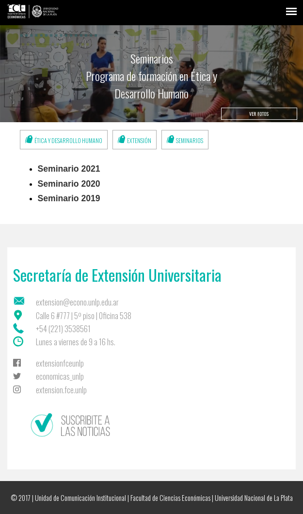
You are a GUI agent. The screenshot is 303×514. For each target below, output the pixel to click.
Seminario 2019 (69, 198)
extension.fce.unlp (61, 390)
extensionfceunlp (60, 363)
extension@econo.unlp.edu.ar (77, 302)
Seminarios (189, 140)
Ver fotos (259, 113)
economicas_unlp (60, 376)
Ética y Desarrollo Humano (68, 140)
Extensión (139, 140)
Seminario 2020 (69, 184)
